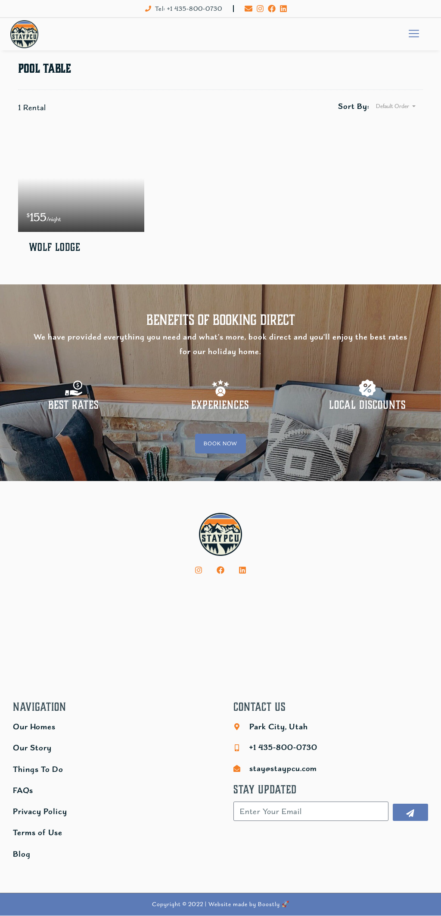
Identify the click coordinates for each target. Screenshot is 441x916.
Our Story (32, 748)
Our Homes (34, 727)
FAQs (23, 790)
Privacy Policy (40, 812)
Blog (22, 854)
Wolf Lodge (56, 248)
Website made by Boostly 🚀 (248, 904)
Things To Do (38, 769)
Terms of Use (37, 833)
